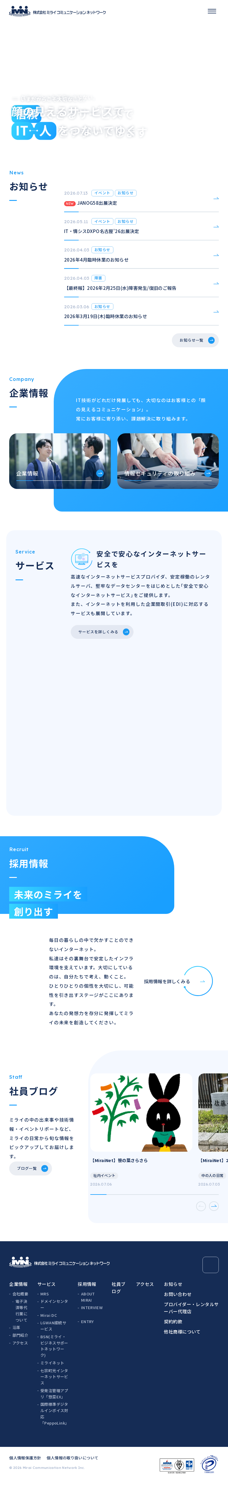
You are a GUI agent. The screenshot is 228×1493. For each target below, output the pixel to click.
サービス (46, 1294)
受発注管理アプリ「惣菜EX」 (54, 1403)
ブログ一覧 (29, 1181)
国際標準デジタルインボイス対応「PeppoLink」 (54, 1423)
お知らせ (173, 1294)
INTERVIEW (92, 1317)
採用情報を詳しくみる (178, 988)
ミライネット (52, 1372)
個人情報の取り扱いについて (72, 1467)
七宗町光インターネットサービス (54, 1386)
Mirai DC (48, 1325)
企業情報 (18, 1294)
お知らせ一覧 (187, 344)
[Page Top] (210, 1274)
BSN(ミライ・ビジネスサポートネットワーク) (54, 1356)
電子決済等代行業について (21, 1320)
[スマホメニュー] (212, 11)
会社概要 (20, 1303)
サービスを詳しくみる (103, 637)
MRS (44, 1303)
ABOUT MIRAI (88, 1307)
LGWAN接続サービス (53, 1336)
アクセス (20, 1353)
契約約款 (173, 1331)
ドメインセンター (54, 1314)
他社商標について (182, 1341)
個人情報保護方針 (25, 1467)
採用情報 (87, 1294)
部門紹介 (20, 1345)
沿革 (16, 1337)
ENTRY (87, 1331)
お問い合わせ (177, 1304)
